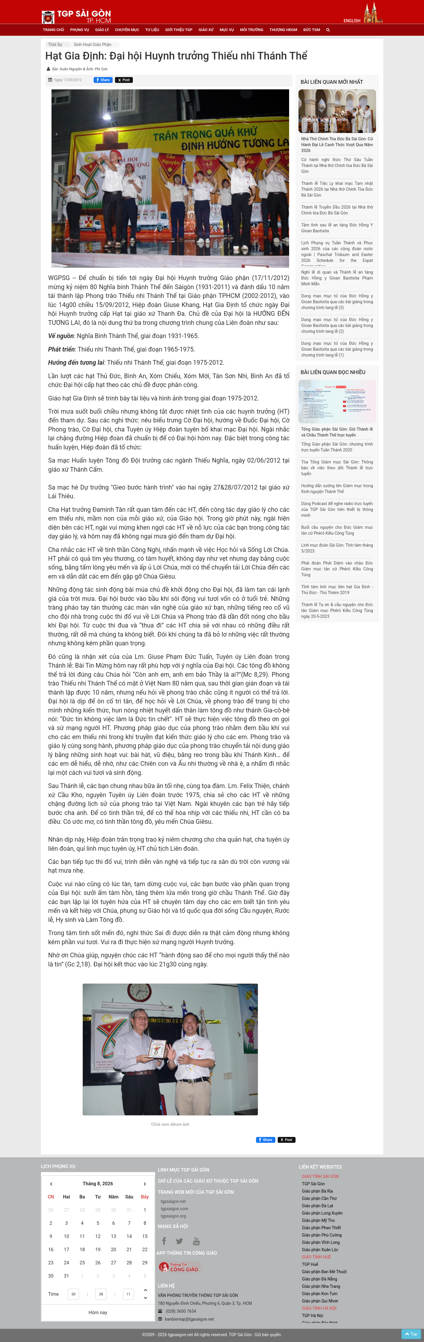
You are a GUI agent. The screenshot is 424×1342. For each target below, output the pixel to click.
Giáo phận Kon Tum (320, 1293)
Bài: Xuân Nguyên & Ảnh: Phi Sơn (80, 69)
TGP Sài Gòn (313, 1183)
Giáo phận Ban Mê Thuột (324, 1271)
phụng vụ (79, 30)
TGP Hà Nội (312, 1315)
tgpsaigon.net (173, 1201)
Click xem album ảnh (170, 1124)
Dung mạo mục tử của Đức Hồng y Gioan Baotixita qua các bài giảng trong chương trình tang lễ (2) (337, 325)
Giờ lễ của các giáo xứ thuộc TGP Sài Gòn (208, 1181)
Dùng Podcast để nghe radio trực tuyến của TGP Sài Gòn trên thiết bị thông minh (337, 509)
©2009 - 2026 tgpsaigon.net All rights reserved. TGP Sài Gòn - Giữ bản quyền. (212, 1334)
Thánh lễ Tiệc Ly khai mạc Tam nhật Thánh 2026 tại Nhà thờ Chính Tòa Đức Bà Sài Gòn (337, 189)
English (352, 20)
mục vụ (227, 30)
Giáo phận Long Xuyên (322, 1213)
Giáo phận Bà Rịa (317, 1191)
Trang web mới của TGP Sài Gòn (196, 1192)
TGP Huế (310, 1264)
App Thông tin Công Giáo (187, 1253)
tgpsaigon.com (174, 1208)
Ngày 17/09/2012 (68, 80)
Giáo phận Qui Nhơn (320, 1301)
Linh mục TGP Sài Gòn (183, 1170)
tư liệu (152, 30)
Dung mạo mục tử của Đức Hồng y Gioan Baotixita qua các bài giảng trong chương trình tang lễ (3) (337, 302)
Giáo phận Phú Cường (322, 1235)
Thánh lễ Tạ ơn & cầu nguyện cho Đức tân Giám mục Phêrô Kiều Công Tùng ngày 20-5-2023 (337, 610)
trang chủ (53, 30)
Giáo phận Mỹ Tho (318, 1220)
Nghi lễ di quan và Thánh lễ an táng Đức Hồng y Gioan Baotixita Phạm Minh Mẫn (337, 278)
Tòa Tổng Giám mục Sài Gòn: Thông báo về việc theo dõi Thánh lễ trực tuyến (337, 468)
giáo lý (102, 30)
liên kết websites (320, 1167)
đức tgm (311, 30)
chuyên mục (127, 30)
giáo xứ (206, 30)
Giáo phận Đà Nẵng (319, 1279)
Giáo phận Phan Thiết (321, 1227)
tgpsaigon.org (173, 1216)
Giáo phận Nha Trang (321, 1286)
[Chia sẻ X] (124, 80)
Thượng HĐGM (283, 30)
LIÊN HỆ (166, 1286)
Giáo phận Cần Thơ (319, 1198)
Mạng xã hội (173, 1226)
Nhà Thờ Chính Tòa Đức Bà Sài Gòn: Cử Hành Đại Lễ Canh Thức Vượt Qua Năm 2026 (337, 145)
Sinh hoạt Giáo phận (92, 44)
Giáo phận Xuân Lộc (320, 1249)
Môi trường (251, 30)
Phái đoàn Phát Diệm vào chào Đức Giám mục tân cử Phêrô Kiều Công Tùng (337, 569)
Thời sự (55, 44)
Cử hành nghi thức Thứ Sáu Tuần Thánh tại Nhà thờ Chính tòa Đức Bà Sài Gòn (337, 165)
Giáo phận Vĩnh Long (321, 1242)
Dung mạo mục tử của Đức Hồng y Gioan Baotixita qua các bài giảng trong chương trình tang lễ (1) (337, 349)
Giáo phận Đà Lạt (317, 1205)
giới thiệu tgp (179, 30)
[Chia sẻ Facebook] (103, 80)
